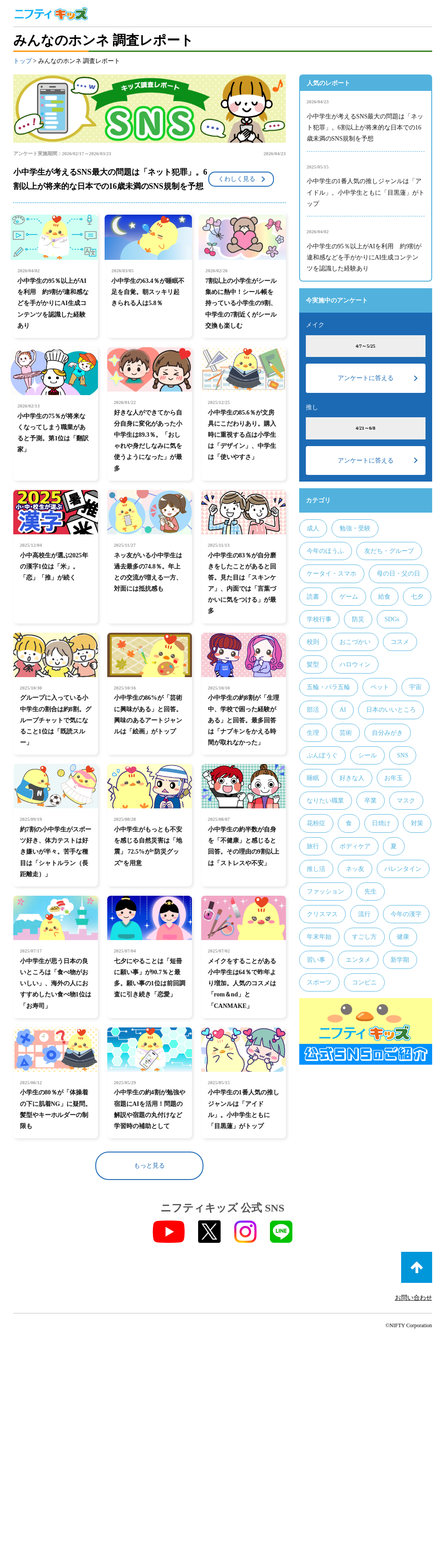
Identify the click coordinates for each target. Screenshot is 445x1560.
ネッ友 (355, 869)
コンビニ (364, 982)
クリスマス (322, 914)
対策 (417, 823)
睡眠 (313, 778)
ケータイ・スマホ (331, 573)
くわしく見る (236, 179)
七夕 (417, 596)
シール (367, 755)
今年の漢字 (406, 914)
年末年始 (319, 936)
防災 (358, 619)
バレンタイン (403, 869)
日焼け (381, 823)
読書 (313, 596)
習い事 (316, 959)
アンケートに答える (366, 378)
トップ (22, 61)
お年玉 (393, 778)
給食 (384, 596)
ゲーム (349, 596)
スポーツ (319, 982)
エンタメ (358, 959)
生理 (313, 732)
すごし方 (364, 936)
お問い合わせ (413, 1294)
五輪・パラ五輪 (328, 687)
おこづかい (355, 642)
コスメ (399, 642)
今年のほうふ (325, 551)
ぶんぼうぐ (322, 755)
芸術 (346, 732)
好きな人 (352, 778)
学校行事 (319, 619)
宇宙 (415, 687)
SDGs (391, 619)
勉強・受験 (355, 528)
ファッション (325, 891)
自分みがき (387, 732)
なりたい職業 (325, 800)
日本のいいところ (391, 709)
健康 (403, 936)
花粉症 (316, 823)
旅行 (313, 846)
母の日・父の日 (398, 573)
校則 (313, 642)
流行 (364, 914)
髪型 (313, 664)
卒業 (370, 800)
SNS (402, 755)
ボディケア (355, 846)
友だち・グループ (389, 551)
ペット (380, 687)
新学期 (399, 959)
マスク (406, 800)
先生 (370, 891)
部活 (313, 709)
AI (343, 709)
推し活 (316, 869)
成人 (313, 528)
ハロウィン (355, 664)
